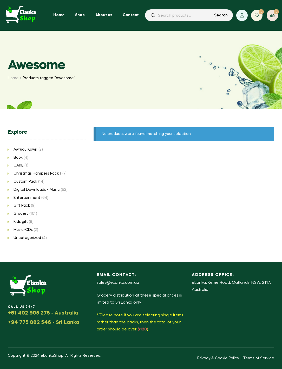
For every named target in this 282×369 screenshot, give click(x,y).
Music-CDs (23, 230)
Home (13, 78)
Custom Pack (25, 181)
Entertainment (27, 198)
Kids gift (21, 222)
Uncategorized (27, 238)
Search (221, 15)
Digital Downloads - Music (37, 190)
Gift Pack (22, 205)
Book (18, 157)
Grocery (21, 214)
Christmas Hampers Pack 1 (37, 173)
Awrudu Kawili (25, 149)
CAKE (18, 165)
